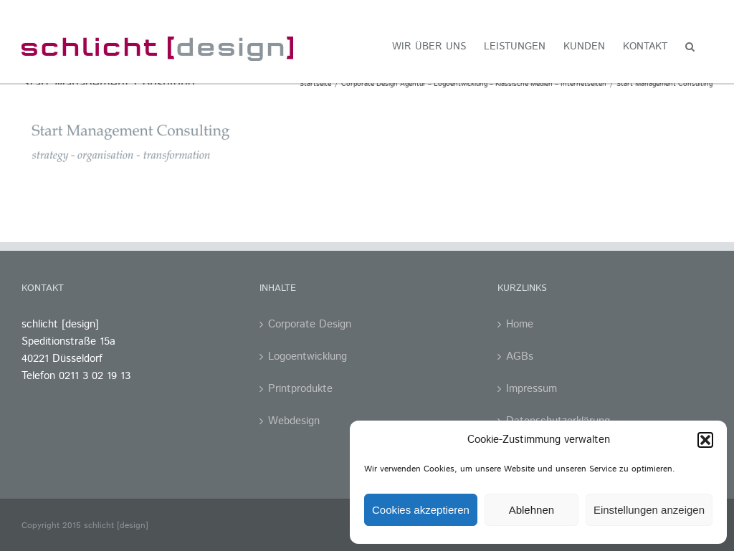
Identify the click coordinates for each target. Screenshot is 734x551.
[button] (705, 440)
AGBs (519, 356)
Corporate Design (309, 324)
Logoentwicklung (307, 356)
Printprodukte (300, 388)
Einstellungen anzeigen (649, 510)
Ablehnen (531, 510)
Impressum (531, 388)
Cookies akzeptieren (421, 510)
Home (519, 324)
